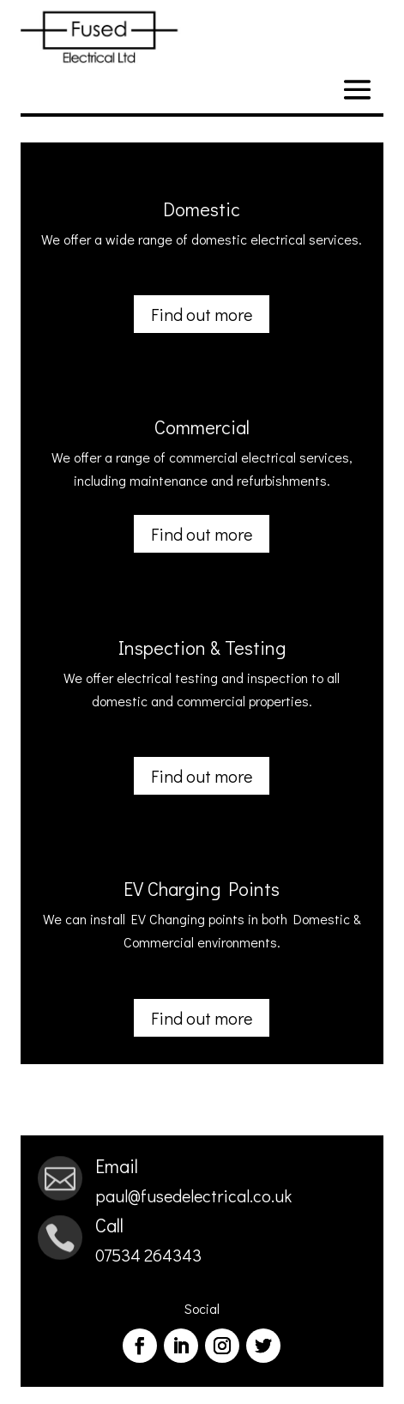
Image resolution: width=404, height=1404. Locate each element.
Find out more (201, 314)
